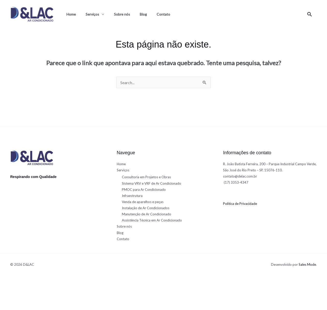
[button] (310, 14)
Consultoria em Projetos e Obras (146, 177)
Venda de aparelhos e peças (143, 202)
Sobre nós (122, 14)
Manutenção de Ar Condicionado (146, 214)
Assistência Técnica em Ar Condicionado (152, 220)
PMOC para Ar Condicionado (144, 189)
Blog (143, 14)
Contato (163, 14)
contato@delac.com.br (240, 176)
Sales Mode (307, 264)
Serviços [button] (92, 14)
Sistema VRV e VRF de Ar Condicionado (151, 183)
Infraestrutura (132, 196)
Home (71, 14)
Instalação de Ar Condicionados (145, 208)
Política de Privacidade (240, 204)
